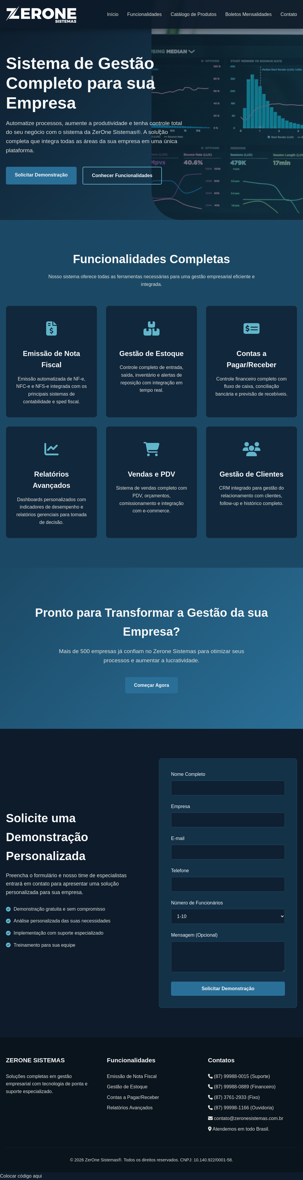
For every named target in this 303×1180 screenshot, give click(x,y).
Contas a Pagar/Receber (133, 1097)
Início (112, 14)
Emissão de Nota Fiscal (132, 1076)
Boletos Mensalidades (248, 14)
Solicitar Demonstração (41, 174)
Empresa (180, 806)
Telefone (180, 870)
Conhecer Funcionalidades (122, 175)
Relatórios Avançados (129, 1107)
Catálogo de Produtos (194, 14)
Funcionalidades (144, 14)
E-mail (177, 838)
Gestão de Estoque (127, 1086)
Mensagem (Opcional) (194, 935)
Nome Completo (188, 774)
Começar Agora (151, 685)
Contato (289, 14)
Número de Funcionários (197, 902)
